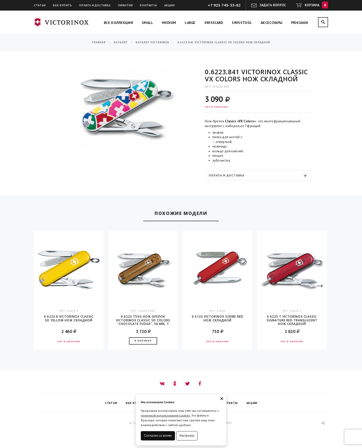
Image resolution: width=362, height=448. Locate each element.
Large (190, 22)
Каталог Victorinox (152, 42)
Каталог (120, 42)
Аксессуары (271, 22)
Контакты (148, 5)
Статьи (40, 5)
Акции (169, 5)
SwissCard (213, 22)
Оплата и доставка (94, 5)
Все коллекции (118, 22)
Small (147, 22)
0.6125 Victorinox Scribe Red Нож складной (217, 318)
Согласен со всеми (158, 435)
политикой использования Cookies (165, 415)
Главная (99, 42)
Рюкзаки (299, 22)
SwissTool (242, 22)
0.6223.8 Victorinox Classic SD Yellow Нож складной (69, 318)
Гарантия (125, 5)
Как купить (62, 5)
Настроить (186, 435)
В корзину (143, 340)
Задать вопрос (273, 5)
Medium (169, 22)
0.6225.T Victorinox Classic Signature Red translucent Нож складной (292, 320)
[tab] (259, 175)
